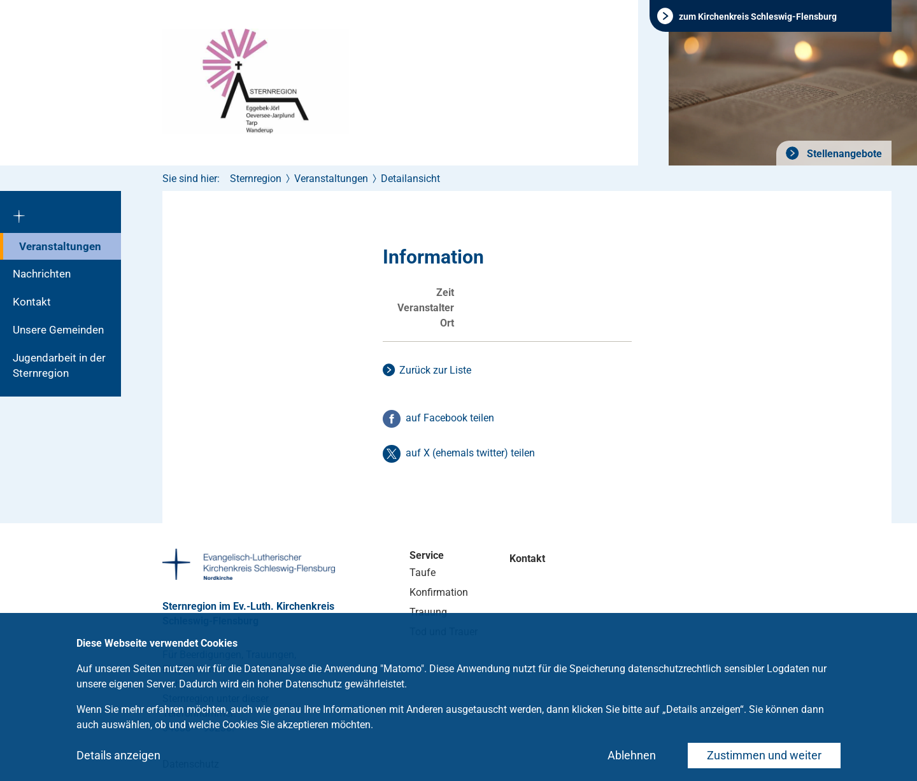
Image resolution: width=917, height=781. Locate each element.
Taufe (422, 572)
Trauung (428, 612)
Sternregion (255, 178)
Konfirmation (438, 592)
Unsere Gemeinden (58, 329)
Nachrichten (42, 273)
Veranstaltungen (60, 246)
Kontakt (32, 301)
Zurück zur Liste (435, 370)
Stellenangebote (843, 154)
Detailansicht (410, 178)
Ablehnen (632, 755)
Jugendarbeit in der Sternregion (59, 365)
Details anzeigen (118, 755)
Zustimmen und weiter (764, 755)
